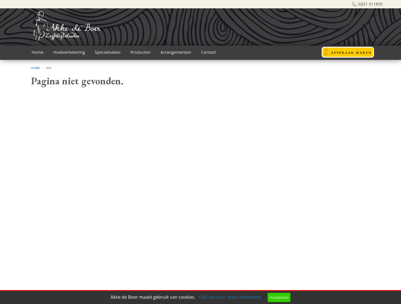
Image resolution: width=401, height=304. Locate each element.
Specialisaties (108, 52)
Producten (140, 52)
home (36, 68)
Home (37, 52)
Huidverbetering (69, 52)
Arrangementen (175, 52)
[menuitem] (37, 52)
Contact (208, 52)
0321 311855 (370, 4)
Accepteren (279, 297)
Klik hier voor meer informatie (230, 297)
